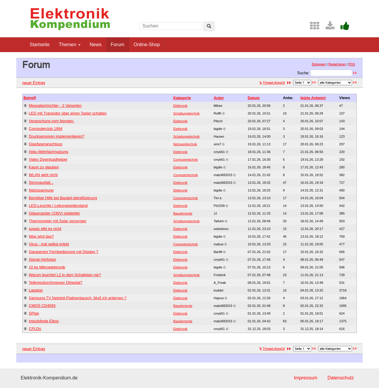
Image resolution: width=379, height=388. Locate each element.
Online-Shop (147, 44)
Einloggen (319, 64)
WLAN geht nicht (43, 175)
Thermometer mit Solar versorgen (57, 221)
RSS (352, 64)
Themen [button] (70, 44)
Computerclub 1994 (45, 128)
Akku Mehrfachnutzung (48, 151)
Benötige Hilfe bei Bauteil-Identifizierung (63, 198)
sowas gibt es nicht (45, 228)
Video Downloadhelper (48, 159)
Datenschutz (340, 377)
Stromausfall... (41, 182)
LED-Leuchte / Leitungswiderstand (58, 205)
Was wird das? (41, 236)
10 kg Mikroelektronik (47, 267)
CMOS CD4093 (42, 305)
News (96, 44)
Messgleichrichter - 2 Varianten (55, 105)
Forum (117, 44)
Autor (218, 98)
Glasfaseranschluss (45, 144)
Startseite (40, 44)
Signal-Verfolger (42, 259)
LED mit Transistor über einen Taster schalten (68, 113)
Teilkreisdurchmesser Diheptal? (55, 282)
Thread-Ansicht (272, 83)
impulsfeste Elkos (44, 321)
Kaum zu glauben (44, 167)
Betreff (29, 98)
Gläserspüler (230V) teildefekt (54, 213)
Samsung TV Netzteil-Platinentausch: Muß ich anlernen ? (77, 298)
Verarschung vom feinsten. (51, 121)
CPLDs (35, 328)
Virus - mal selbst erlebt (49, 244)
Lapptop (36, 290)
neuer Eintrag (33, 82)
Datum (254, 98)
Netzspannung (41, 190)
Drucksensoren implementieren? (56, 136)
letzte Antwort (312, 98)
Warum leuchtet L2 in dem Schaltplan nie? (65, 275)
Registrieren (337, 64)
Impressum (305, 377)
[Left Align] (209, 26)
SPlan (34, 313)
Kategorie (182, 98)
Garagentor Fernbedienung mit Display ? (63, 251)
